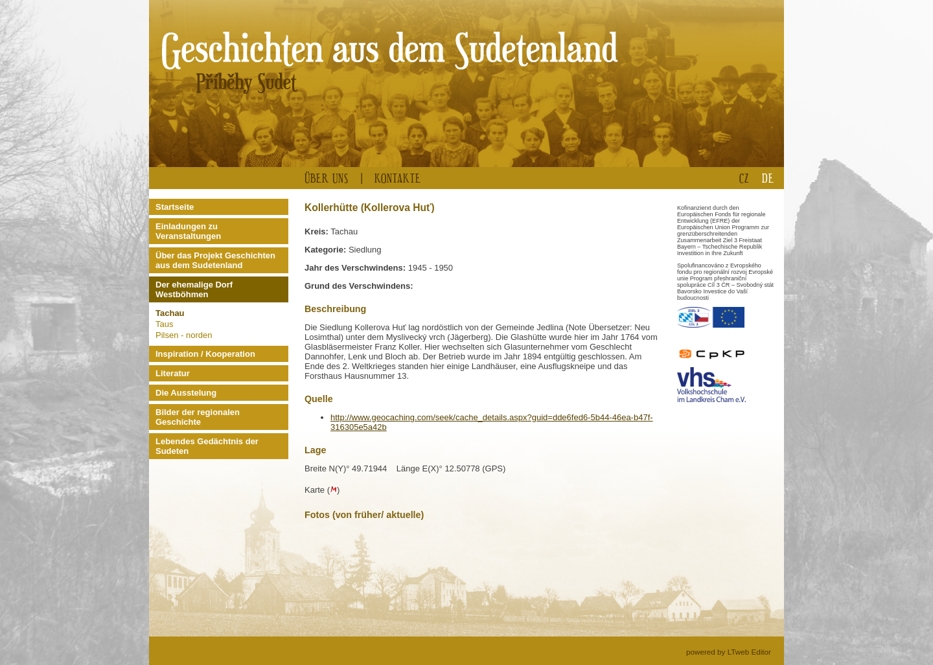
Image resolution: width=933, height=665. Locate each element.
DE (768, 178)
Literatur (173, 373)
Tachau (170, 313)
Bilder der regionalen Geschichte (198, 417)
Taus (164, 324)
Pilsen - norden (184, 335)
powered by (728, 652)
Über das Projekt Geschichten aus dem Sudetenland (215, 260)
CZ (744, 178)
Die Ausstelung (186, 393)
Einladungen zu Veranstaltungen (188, 231)
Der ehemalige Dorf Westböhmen (194, 289)
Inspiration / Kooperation (205, 354)
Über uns (327, 178)
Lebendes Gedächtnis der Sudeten (207, 446)
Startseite (175, 207)
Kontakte (397, 178)
